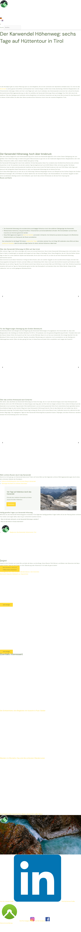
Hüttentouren (30, 540)
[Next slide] (78, 297)
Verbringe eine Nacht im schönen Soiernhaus (15, 486)
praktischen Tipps (32, 241)
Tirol (35, 540)
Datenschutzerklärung (6, 931)
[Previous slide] (2, 297)
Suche (2, 27)
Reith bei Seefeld (28, 235)
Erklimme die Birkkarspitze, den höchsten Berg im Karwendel (19, 483)
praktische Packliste (12, 244)
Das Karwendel (21, 540)
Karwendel (3, 89)
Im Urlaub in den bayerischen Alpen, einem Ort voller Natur (21, 822)
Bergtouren (13, 540)
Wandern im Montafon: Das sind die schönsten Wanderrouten (22, 766)
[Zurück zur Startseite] (4, 7)
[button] (40, 24)
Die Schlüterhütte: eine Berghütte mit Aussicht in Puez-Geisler (22, 719)
